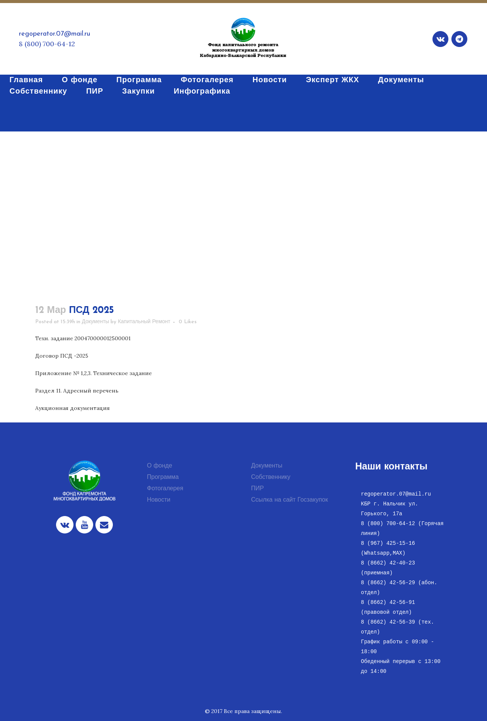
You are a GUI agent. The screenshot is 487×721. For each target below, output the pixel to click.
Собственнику (270, 477)
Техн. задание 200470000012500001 (83, 338)
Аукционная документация (72, 408)
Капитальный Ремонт (144, 322)
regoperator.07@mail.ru (54, 34)
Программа (163, 477)
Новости (158, 500)
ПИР (257, 489)
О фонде (159, 466)
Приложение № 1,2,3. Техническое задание (93, 373)
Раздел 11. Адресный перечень (77, 390)
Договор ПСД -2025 (61, 355)
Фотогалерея (165, 489)
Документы (95, 322)
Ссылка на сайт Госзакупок (289, 500)
